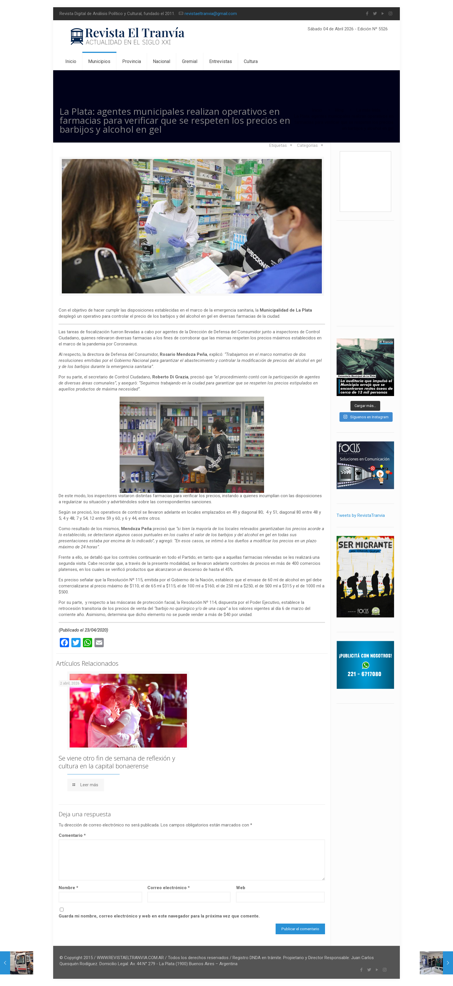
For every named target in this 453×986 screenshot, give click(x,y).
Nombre (68, 887)
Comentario (72, 835)
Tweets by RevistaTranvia (361, 515)
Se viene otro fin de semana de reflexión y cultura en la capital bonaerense (117, 762)
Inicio (317, 110)
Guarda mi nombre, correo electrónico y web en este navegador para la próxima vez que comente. (159, 916)
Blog (339, 110)
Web (240, 887)
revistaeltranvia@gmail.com (211, 13)
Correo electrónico (168, 887)
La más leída (368, 110)
